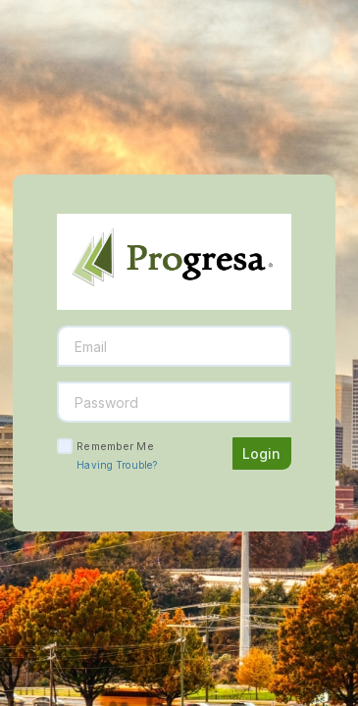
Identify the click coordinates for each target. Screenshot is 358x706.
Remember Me (115, 446)
